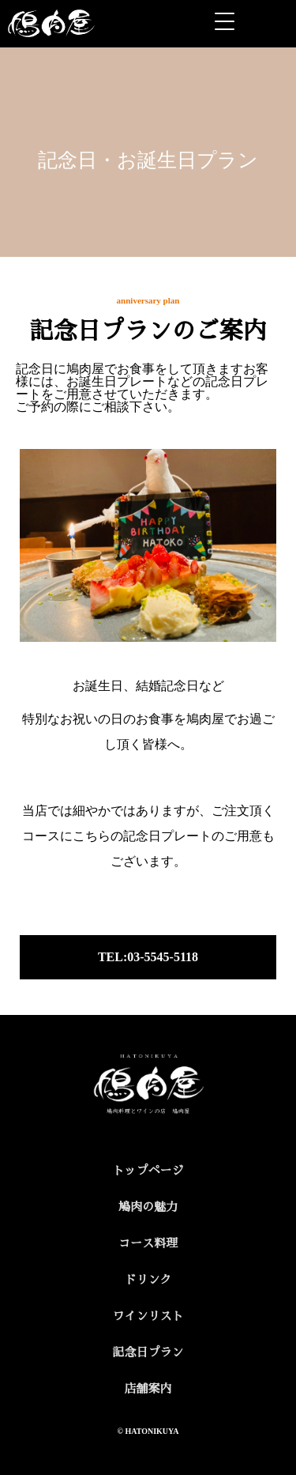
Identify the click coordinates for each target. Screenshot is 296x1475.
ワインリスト (147, 1316)
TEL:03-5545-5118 (148, 957)
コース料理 (148, 1243)
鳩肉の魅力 (148, 1207)
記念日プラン (147, 1352)
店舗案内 (147, 1389)
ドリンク (147, 1279)
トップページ (147, 1170)
